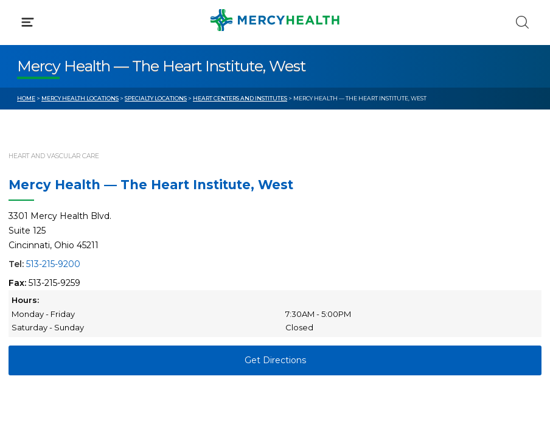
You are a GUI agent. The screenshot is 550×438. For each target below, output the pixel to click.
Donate (308, 278)
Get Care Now (47, 233)
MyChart (311, 255)
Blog (302, 233)
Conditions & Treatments (72, 114)
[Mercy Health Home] (23, 19)
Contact (34, 278)
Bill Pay (33, 255)
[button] (275, 60)
